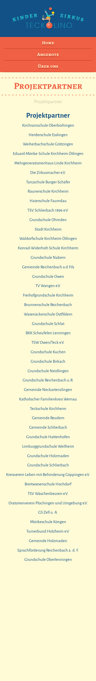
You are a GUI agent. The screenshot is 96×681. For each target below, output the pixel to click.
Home (48, 43)
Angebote (48, 54)
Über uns (48, 66)
